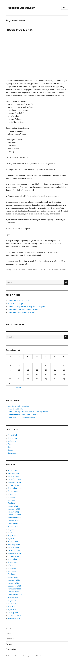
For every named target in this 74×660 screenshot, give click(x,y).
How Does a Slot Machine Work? (21, 312)
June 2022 (12, 533)
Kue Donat (49, 270)
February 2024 (14, 473)
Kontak (9, 644)
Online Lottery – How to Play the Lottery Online (28, 306)
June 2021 (12, 568)
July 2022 (12, 530)
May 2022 (12, 535)
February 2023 (14, 509)
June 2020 (12, 604)
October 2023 (13, 485)
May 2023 (12, 500)
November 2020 (14, 589)
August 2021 (13, 562)
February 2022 (14, 544)
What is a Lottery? (15, 303)
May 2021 (12, 571)
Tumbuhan (12, 453)
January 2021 (13, 583)
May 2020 (12, 607)
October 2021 (13, 556)
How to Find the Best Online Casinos (23, 309)
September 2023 (15, 488)
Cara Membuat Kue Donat (36, 270)
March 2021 (12, 577)
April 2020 (12, 609)
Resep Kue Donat (19, 29)
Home (8, 628)
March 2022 (13, 541)
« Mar (18, 388)
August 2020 (13, 598)
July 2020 (12, 601)
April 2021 (12, 574)
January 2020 (13, 612)
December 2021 (14, 550)
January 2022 (13, 547)
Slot (9, 447)
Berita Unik (12, 435)
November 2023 (14, 482)
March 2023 (13, 506)
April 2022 (12, 538)
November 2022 (14, 518)
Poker (10, 444)
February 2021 (14, 580)
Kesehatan (12, 438)
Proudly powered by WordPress (33, 656)
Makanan (22, 270)
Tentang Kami (11, 649)
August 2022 (13, 527)
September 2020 (15, 595)
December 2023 (14, 479)
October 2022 (13, 521)
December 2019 (14, 615)
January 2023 (13, 512)
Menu (65, 8)
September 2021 (14, 559)
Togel (10, 450)
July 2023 (11, 494)
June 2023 (12, 497)
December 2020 (14, 586)
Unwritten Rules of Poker (18, 300)
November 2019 (14, 618)
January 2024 (13, 476)
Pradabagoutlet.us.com (20, 7)
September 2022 (15, 524)
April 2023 (12, 503)
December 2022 (14, 515)
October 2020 (13, 592)
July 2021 (11, 565)
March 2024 (13, 470)
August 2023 (13, 491)
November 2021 (14, 553)
